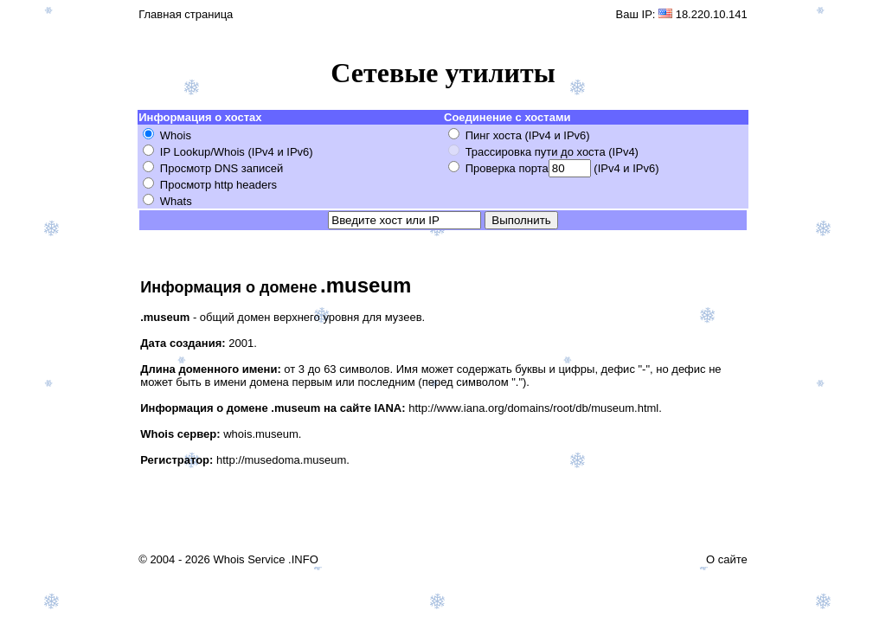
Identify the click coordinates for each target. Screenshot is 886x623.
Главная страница (185, 14)
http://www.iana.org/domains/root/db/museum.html (533, 407)
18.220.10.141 (712, 14)
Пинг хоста (493, 135)
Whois (175, 135)
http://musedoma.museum (281, 459)
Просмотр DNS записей (222, 168)
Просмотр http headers (218, 184)
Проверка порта (507, 168)
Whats (176, 201)
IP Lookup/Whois (202, 151)
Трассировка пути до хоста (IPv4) (552, 151)
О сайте (727, 559)
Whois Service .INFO (265, 559)
